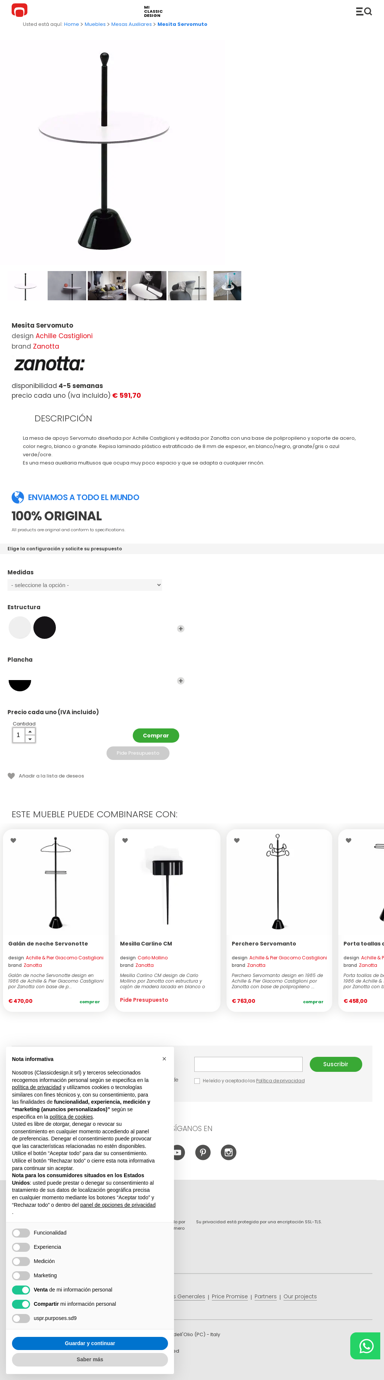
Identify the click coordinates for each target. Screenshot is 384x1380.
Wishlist (15, 840)
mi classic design (153, 11)
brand (25, 965)
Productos (364, 11)
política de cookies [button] (71, 1117)
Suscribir (335, 1064)
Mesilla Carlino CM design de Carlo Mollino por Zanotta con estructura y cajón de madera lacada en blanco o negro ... (162, 980)
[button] (164, 1059)
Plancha (96, 663)
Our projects (300, 1296)
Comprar (156, 735)
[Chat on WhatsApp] (365, 1345)
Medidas (96, 576)
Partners (266, 1296)
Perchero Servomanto (264, 943)
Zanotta (46, 346)
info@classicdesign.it (134, 1368)
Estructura (96, 610)
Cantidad (24, 723)
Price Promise (230, 1296)
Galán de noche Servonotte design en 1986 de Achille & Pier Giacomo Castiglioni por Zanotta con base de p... (56, 980)
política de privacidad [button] (37, 1087)
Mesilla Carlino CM (146, 943)
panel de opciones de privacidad (118, 1205)
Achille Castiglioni (64, 335)
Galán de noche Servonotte (48, 943)
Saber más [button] (90, 1359)
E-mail (248, 1064)
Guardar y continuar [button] (90, 1343)
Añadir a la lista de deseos (51, 775)
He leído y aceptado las (250, 1080)
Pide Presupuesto (138, 753)
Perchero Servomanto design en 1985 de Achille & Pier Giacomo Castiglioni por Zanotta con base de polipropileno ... (277, 980)
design (56, 957)
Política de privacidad (280, 1080)
